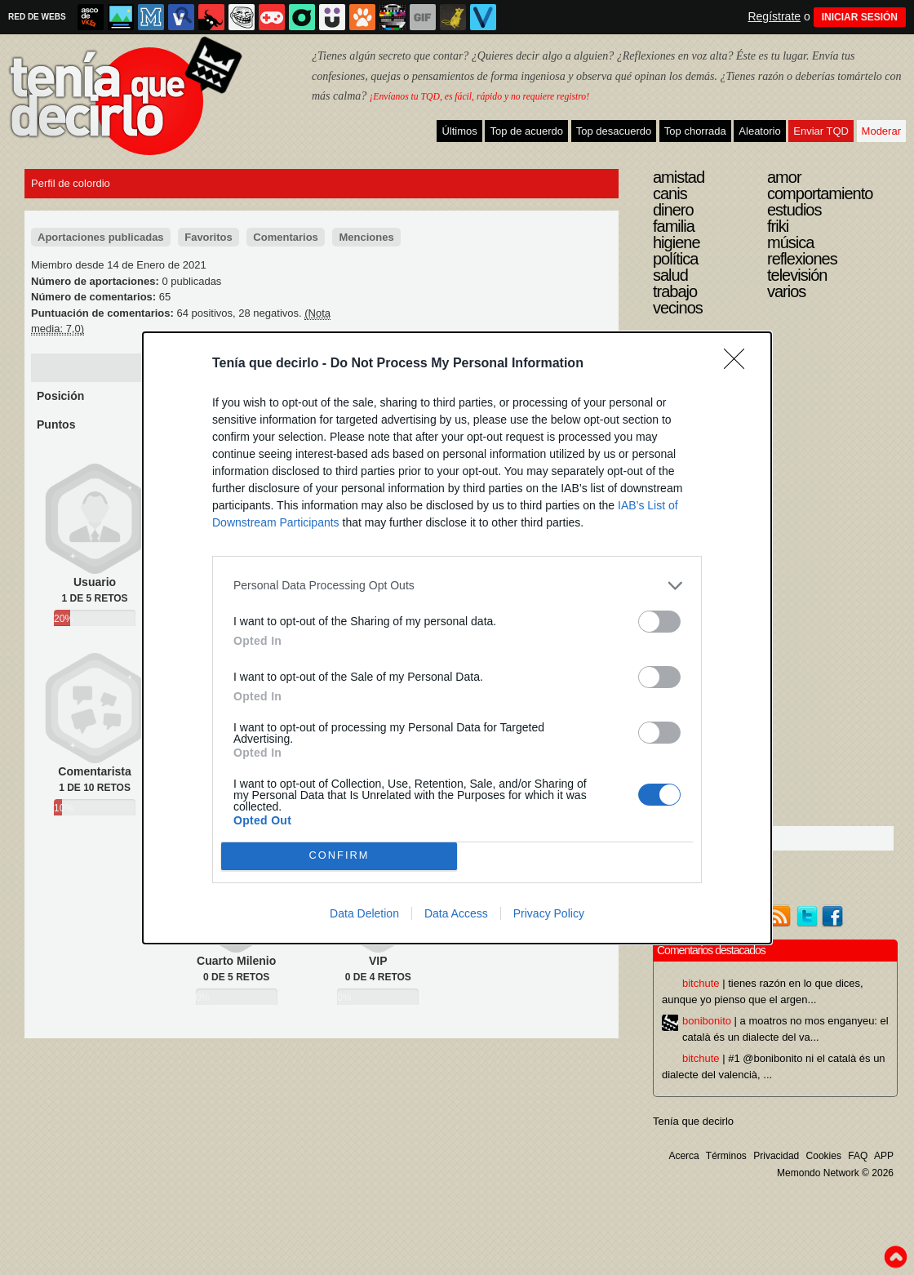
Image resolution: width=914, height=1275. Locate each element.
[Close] (739, 364)
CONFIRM (339, 856)
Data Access (456, 913)
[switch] (659, 622)
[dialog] (457, 638)
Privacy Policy (548, 913)
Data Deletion (364, 913)
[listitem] (457, 585)
